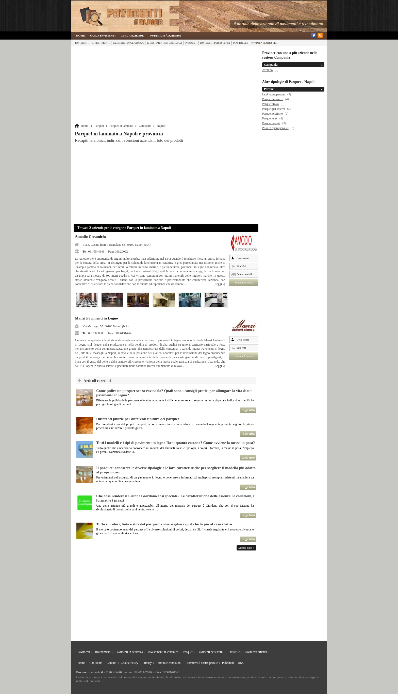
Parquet (191, 42)
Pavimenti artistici (264, 42)
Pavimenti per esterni (215, 42)
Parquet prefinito (272, 113)
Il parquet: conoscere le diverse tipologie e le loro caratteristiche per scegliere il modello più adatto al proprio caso (176, 470)
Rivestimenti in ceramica (164, 42)
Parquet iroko (270, 104)
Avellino (267, 70)
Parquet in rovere (272, 99)
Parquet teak (269, 118)
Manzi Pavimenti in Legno (96, 318)
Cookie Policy (129, 663)
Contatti (112, 663)
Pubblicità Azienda (165, 35)
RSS (240, 663)
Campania (145, 126)
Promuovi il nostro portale (202, 663)
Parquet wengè (271, 123)
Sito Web (241, 266)
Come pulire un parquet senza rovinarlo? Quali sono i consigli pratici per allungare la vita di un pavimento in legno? (174, 393)
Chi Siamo (95, 663)
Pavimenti (82, 42)
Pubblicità (228, 663)
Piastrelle (240, 42)
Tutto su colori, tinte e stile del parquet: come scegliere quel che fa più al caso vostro (164, 524)
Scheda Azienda (244, 282)
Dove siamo (243, 258)
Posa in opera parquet (275, 128)
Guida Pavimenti (103, 35)
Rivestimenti (101, 42)
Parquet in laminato (121, 126)
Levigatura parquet (273, 94)
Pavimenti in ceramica (128, 42)
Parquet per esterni (273, 109)
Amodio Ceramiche (91, 237)
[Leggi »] (219, 284)
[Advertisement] (166, 85)
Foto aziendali (244, 274)
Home (80, 35)
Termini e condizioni (168, 663)
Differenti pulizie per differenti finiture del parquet (137, 419)
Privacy (147, 663)
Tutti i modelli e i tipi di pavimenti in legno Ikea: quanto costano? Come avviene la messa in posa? (175, 443)
